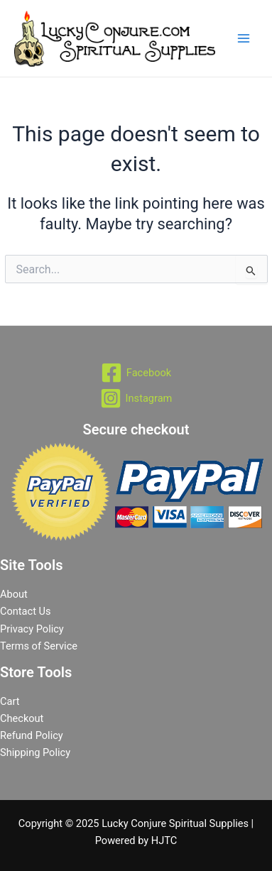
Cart (9, 701)
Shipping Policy (35, 752)
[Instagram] (136, 398)
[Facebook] (136, 372)
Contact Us (25, 611)
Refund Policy (31, 735)
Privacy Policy (32, 629)
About (14, 594)
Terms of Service (38, 646)
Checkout (21, 718)
